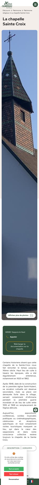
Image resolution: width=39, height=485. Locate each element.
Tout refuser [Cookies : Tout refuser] (13, 474)
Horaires (27, 452)
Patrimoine (17, 14)
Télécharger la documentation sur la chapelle (19, 350)
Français (31, 481)
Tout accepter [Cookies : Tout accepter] (14, 469)
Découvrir (6, 14)
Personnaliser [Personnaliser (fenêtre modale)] (14, 479)
